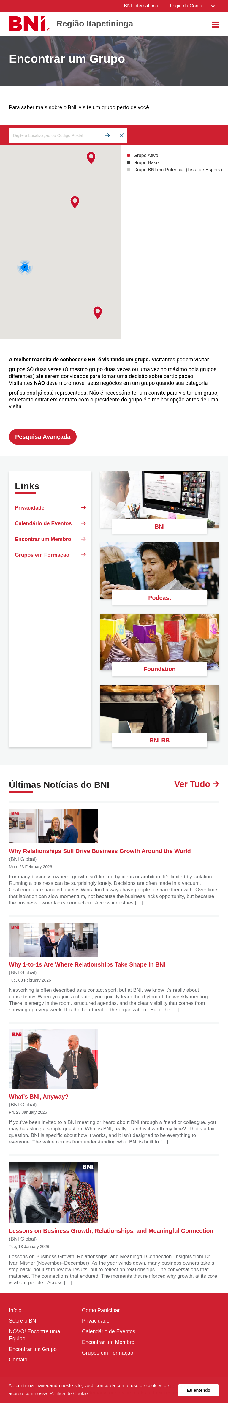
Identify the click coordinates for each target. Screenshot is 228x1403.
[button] (74, 202)
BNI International (141, 5)
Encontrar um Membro (50, 540)
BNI (160, 526)
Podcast (159, 597)
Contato (18, 1361)
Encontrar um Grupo (33, 1350)
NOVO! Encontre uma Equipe (35, 1335)
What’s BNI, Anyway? (53, 1065)
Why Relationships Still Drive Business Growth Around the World (102, 832)
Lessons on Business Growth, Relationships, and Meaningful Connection (112, 1198)
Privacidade (50, 508)
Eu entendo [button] (198, 1390)
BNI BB (159, 740)
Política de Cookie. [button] (69, 1393)
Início (15, 1311)
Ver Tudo (196, 784)
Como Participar (101, 1311)
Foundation (159, 669)
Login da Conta (192, 6)
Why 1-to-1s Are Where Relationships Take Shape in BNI (88, 946)
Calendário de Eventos (50, 524)
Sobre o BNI (23, 1322)
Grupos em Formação (50, 557)
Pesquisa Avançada (42, 437)
